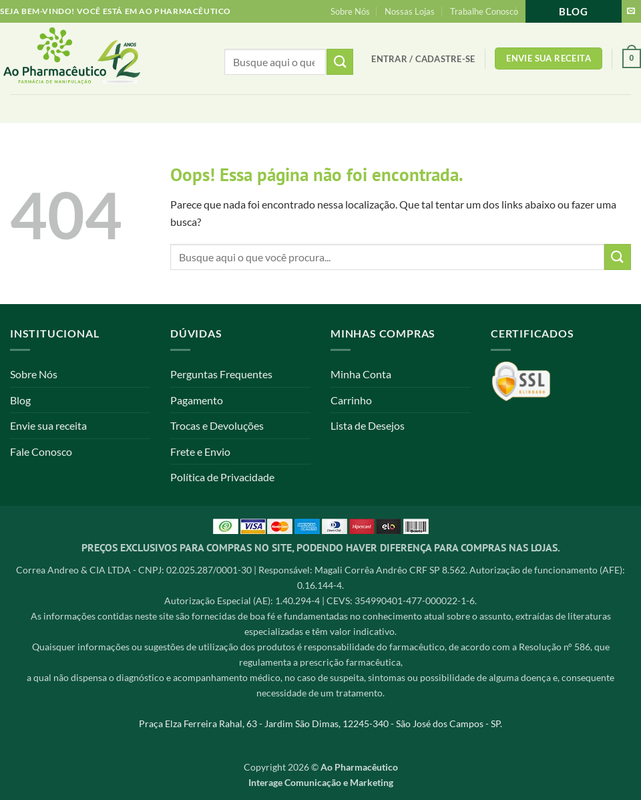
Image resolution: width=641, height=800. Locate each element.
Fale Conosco (41, 451)
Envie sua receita (48, 425)
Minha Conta (361, 374)
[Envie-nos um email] (631, 11)
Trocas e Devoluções (217, 425)
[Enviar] (617, 257)
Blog (573, 11)
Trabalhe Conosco (484, 11)
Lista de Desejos (368, 425)
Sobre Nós (350, 11)
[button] (423, 59)
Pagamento (196, 400)
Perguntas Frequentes (221, 374)
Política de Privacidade (222, 477)
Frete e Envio (200, 451)
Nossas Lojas (410, 11)
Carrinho (351, 400)
